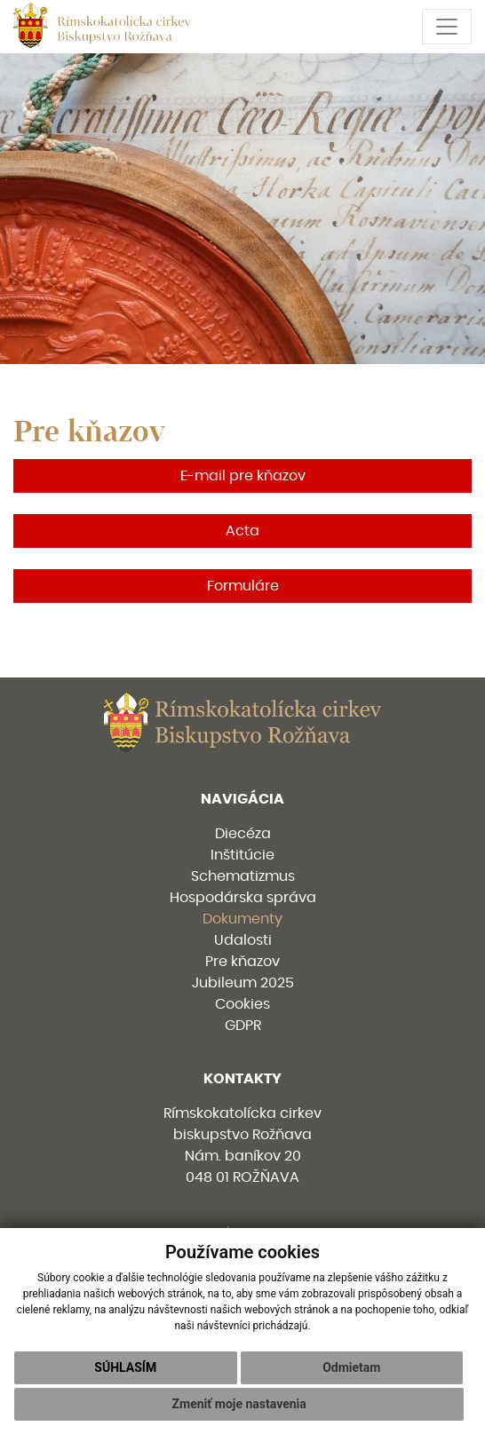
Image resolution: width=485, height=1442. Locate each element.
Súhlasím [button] (125, 1367)
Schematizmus (243, 876)
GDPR (243, 1025)
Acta (242, 531)
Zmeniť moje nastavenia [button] (239, 1404)
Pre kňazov (242, 962)
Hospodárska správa (243, 898)
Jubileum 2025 (243, 983)
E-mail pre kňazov (243, 476)
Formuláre (243, 586)
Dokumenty (242, 919)
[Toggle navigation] (447, 26)
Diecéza (243, 834)
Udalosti (243, 940)
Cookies (242, 1004)
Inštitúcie (242, 855)
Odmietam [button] (351, 1367)
